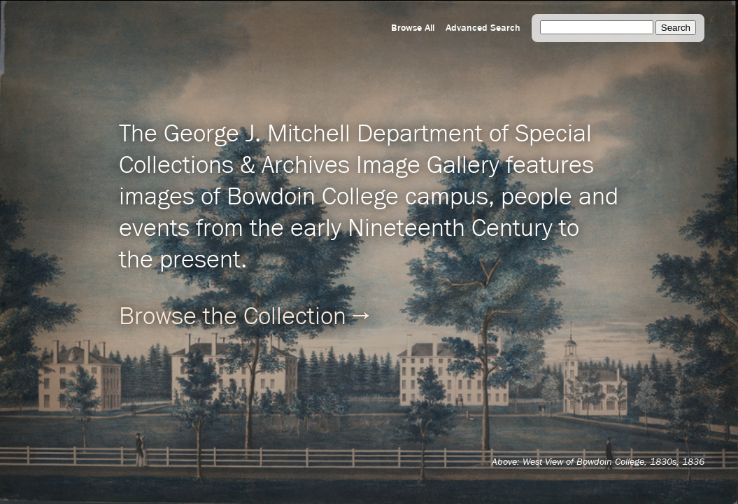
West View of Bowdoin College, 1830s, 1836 (613, 462)
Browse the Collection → (244, 317)
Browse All (412, 28)
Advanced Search (483, 28)
